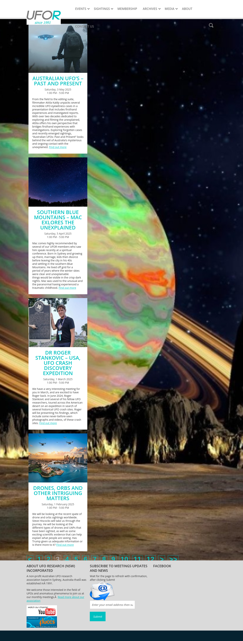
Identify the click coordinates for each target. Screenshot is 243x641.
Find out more (57, 147)
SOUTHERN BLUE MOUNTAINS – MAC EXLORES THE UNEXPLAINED (58, 220)
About (187, 9)
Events (80, 9)
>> (173, 559)
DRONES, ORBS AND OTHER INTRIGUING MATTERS (58, 493)
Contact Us (84, 26)
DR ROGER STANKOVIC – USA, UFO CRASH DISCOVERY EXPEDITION (57, 363)
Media (169, 9)
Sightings (102, 9)
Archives (150, 9)
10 (124, 559)
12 (150, 559)
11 (137, 559)
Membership (127, 9)
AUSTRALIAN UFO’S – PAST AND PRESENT (57, 81)
